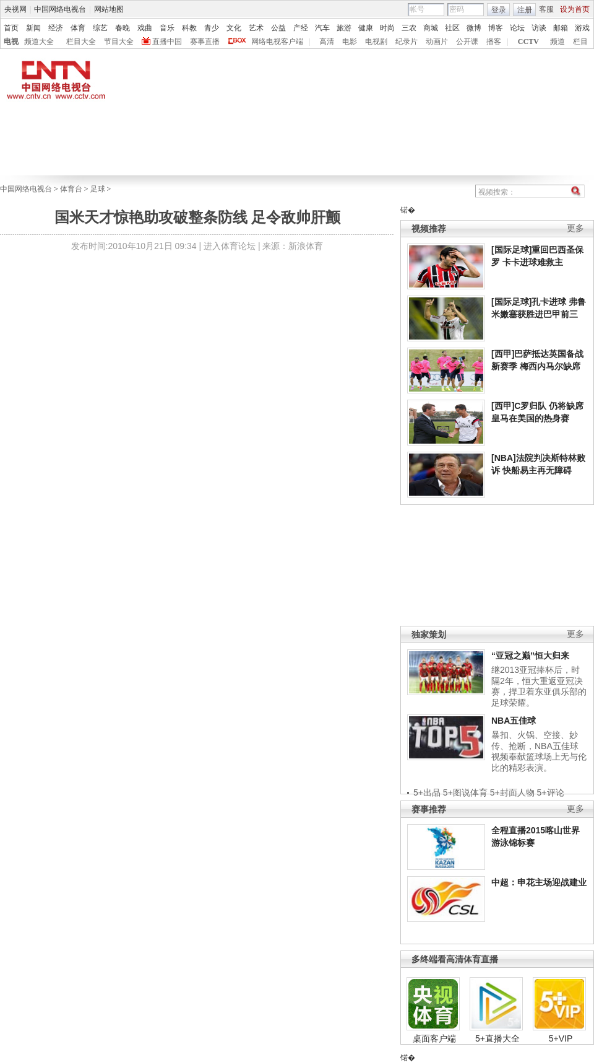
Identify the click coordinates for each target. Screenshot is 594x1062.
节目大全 (119, 41)
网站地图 (109, 9)
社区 (452, 28)
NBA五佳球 (513, 721)
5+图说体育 (465, 792)
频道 (557, 41)
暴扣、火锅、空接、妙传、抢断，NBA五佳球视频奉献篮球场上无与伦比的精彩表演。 (539, 751)
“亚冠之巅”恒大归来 (530, 655)
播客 (493, 41)
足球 (97, 189)
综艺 (100, 28)
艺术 (256, 28)
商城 (430, 28)
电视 (11, 41)
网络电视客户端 (277, 41)
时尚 (387, 28)
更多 (575, 228)
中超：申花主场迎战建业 (539, 882)
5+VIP (561, 1038)
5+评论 (550, 792)
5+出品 (427, 792)
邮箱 (560, 28)
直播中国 (167, 41)
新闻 (33, 28)
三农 (409, 28)
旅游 (344, 28)
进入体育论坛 (230, 246)
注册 (524, 10)
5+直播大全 (497, 1038)
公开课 (467, 41)
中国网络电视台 (60, 9)
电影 (349, 41)
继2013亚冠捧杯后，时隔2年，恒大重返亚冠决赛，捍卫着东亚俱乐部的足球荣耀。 (539, 686)
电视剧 (376, 41)
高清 (326, 41)
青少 (211, 28)
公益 (278, 28)
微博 (474, 28)
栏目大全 (81, 41)
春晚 (122, 28)
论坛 (517, 28)
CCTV (528, 41)
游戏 (582, 28)
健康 (365, 28)
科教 (189, 28)
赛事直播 (205, 41)
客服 (546, 9)
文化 (233, 28)
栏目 (580, 41)
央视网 (15, 9)
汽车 (322, 28)
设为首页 (575, 9)
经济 (55, 28)
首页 (11, 28)
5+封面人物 (512, 792)
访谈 (539, 28)
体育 (78, 28)
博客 (495, 28)
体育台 (71, 189)
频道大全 (39, 41)
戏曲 (144, 28)
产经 (300, 28)
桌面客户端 (434, 1038)
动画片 (437, 41)
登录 (498, 10)
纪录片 (406, 41)
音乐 (167, 28)
